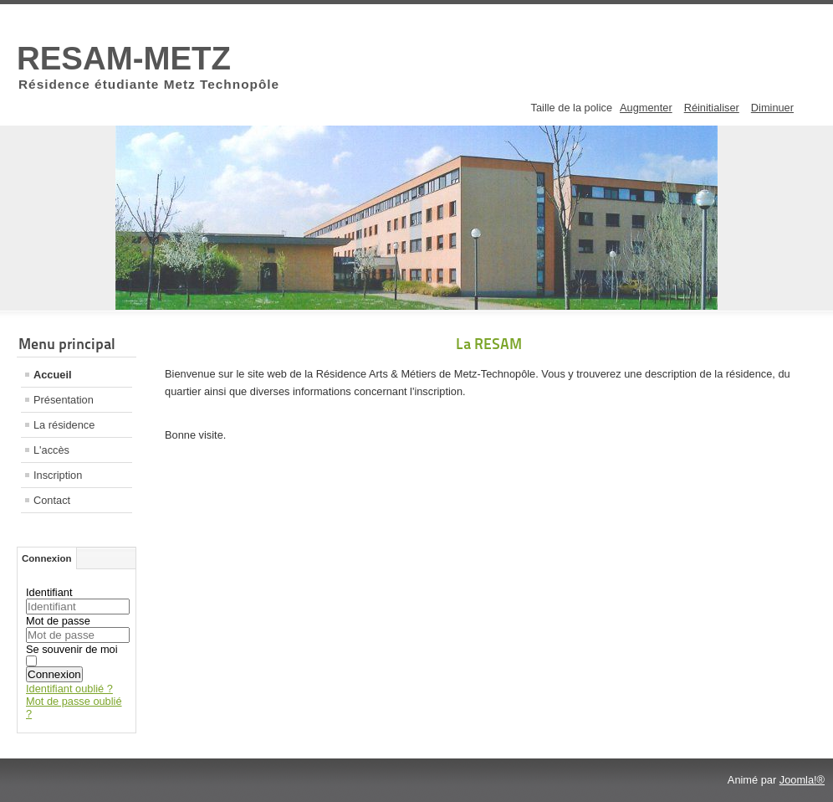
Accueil (52, 374)
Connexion (54, 674)
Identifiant (49, 592)
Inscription (57, 475)
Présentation (63, 399)
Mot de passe (58, 620)
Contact (51, 500)
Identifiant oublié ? (69, 688)
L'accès (51, 450)
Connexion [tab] (47, 558)
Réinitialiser (711, 107)
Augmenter (646, 107)
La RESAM (489, 343)
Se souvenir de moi (72, 649)
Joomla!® (802, 780)
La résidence (64, 425)
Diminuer (772, 107)
